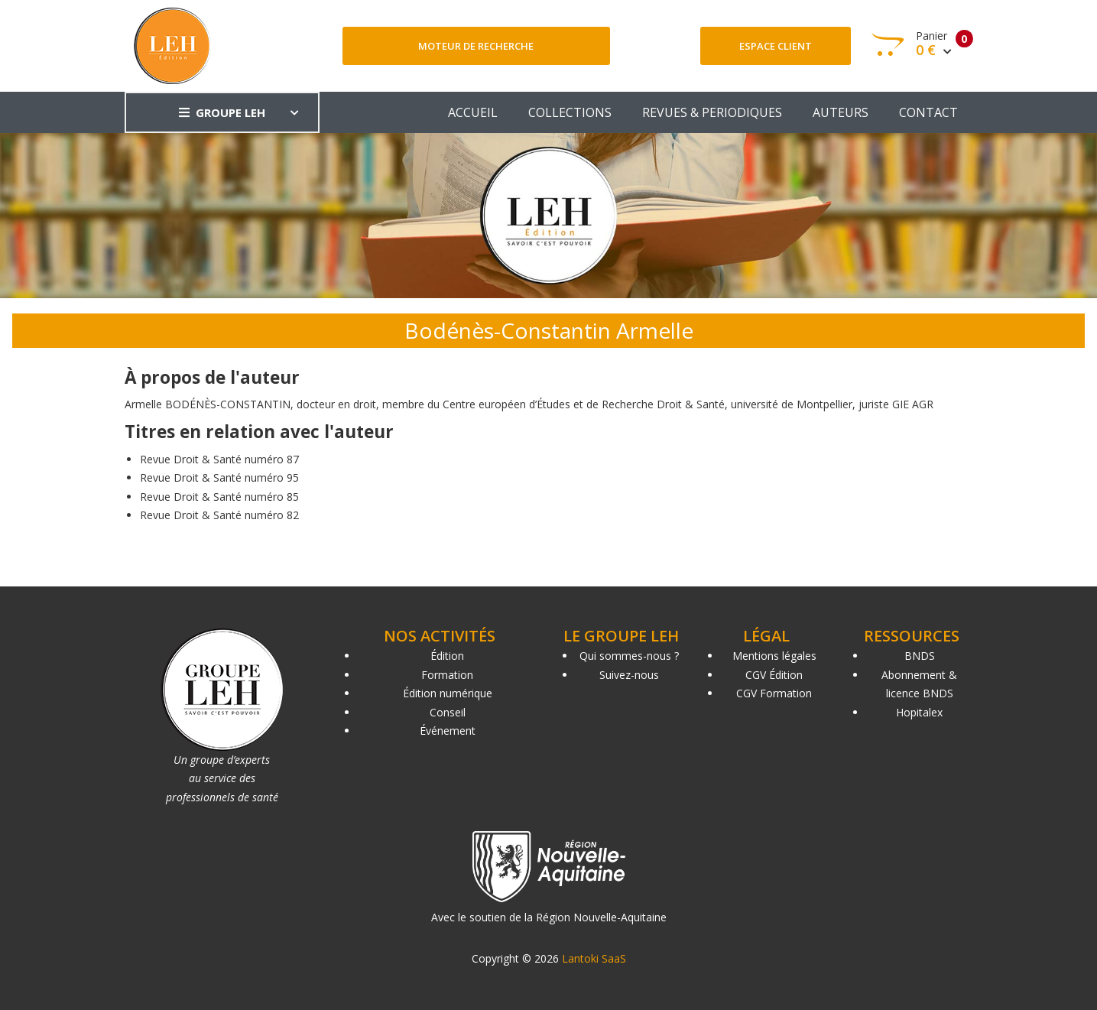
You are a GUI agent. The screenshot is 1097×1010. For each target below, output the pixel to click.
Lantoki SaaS (594, 958)
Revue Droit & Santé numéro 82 (219, 515)
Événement (447, 730)
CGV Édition (774, 674)
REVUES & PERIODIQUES (712, 112)
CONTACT (928, 112)
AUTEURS (840, 112)
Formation (447, 674)
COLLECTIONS (570, 112)
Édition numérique (447, 693)
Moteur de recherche (476, 46)
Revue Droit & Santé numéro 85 (219, 496)
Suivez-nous (629, 674)
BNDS (919, 655)
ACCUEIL (473, 112)
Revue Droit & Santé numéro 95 (219, 477)
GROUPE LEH (222, 112)
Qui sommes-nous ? (629, 655)
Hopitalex (919, 712)
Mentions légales (774, 655)
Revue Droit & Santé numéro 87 (219, 459)
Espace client (775, 46)
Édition (447, 655)
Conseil (448, 712)
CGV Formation (774, 693)
